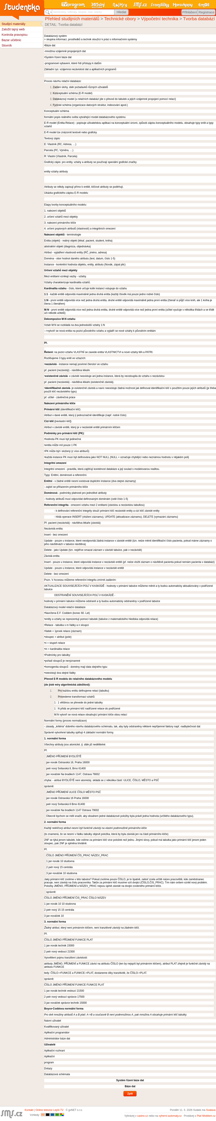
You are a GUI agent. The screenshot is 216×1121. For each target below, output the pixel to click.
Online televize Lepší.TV (50, 1110)
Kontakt (29, 1110)
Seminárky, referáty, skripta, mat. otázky (77, 12)
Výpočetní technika (159, 18)
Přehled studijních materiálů (72, 18)
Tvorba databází (199, 18)
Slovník (7, 45)
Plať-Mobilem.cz (206, 1115)
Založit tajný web (13, 29)
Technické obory (120, 18)
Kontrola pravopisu (14, 34)
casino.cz (142, 1115)
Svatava (210, 1110)
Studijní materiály (13, 24)
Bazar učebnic (11, 40)
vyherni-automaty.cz (170, 1115)
